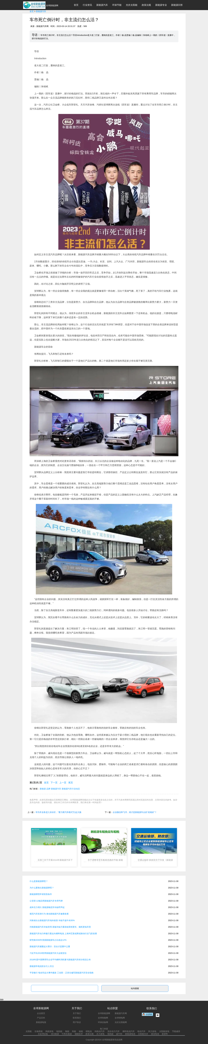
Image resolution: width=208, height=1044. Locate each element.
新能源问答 (177, 5)
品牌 (48, 789)
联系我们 (77, 1018)
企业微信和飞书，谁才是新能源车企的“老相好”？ (135, 812)
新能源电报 (41, 1022)
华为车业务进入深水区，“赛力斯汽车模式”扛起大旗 (58, 812)
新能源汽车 (102, 5)
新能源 (43, 789)
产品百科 (41, 1018)
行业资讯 (87, 5)
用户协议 (77, 1022)
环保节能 (116, 5)
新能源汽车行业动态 (71, 789)
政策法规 (146, 5)
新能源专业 (161, 5)
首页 (76, 5)
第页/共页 (36, 782)
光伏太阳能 (131, 5)
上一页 (63, 782)
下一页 (54, 782)
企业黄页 (41, 1013)
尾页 (71, 782)
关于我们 (77, 1013)
